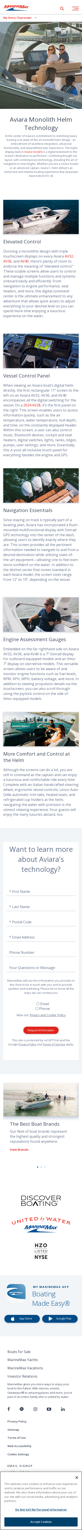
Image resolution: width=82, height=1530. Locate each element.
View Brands (19, 1150)
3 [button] (44, 1167)
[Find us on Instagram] (35, 1409)
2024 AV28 (31, 405)
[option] (41, 1121)
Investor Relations (22, 1376)
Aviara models (33, 152)
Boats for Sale (19, 1351)
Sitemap (13, 1430)
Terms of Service (54, 1044)
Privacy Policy (27, 1044)
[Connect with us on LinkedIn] (63, 1409)
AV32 (69, 256)
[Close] (77, 1477)
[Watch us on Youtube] (49, 1409)
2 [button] (41, 1167)
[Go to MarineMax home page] (19, 8)
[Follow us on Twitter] (22, 1409)
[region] (41, 1500)
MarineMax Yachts (22, 1359)
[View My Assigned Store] (18, 17)
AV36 (7, 261)
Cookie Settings (18, 1454)
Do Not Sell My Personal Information (41, 1509)
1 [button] (37, 1167)
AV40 (24, 261)
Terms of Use (16, 1438)
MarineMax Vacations (25, 1368)
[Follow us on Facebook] (8, 1409)
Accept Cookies (41, 1522)
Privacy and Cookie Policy (48, 1015)
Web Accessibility (19, 1446)
